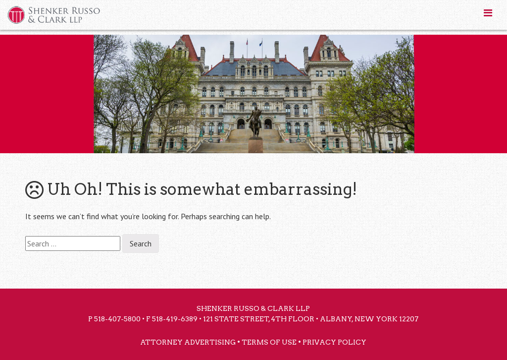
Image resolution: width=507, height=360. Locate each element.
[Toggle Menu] (488, 13)
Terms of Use (269, 342)
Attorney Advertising (188, 342)
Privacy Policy (334, 342)
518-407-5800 (117, 319)
